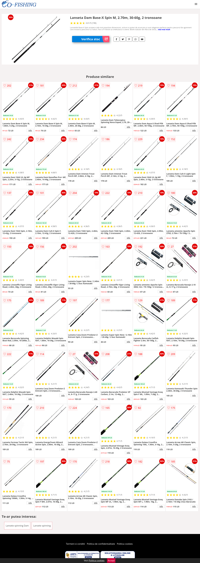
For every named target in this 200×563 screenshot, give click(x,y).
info (30, 130)
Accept (111, 560)
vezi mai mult (164, 29)
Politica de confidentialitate (101, 543)
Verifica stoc (95, 39)
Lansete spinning (42, 525)
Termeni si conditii (75, 543)
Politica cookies (125, 543)
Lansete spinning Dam (17, 525)
